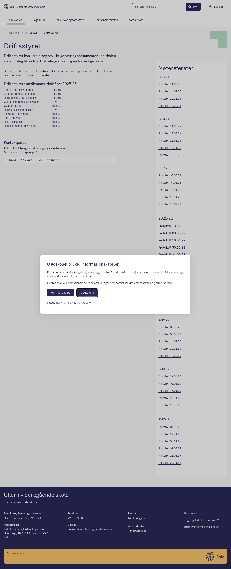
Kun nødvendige (60, 293)
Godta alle (87, 293)
